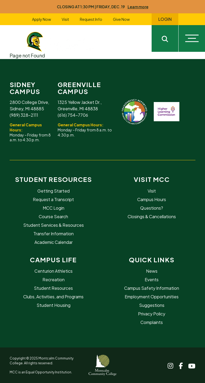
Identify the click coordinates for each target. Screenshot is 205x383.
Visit (65, 19)
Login (165, 19)
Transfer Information (53, 233)
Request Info (91, 19)
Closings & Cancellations (152, 216)
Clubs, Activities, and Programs (53, 296)
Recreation (53, 279)
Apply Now (41, 19)
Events (152, 279)
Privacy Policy (151, 313)
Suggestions (151, 305)
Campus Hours (151, 199)
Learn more (138, 6)
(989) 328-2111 (24, 115)
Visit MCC (151, 179)
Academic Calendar (53, 242)
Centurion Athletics (53, 271)
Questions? (151, 208)
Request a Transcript (53, 199)
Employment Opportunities (152, 296)
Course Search (53, 216)
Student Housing (53, 305)
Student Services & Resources (53, 225)
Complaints (151, 322)
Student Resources (53, 179)
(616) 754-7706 (73, 115)
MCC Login (53, 208)
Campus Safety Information (151, 288)
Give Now (121, 19)
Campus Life (53, 259)
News (151, 271)
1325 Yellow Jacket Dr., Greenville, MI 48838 (80, 105)
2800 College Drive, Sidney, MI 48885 (29, 105)
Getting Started (53, 191)
